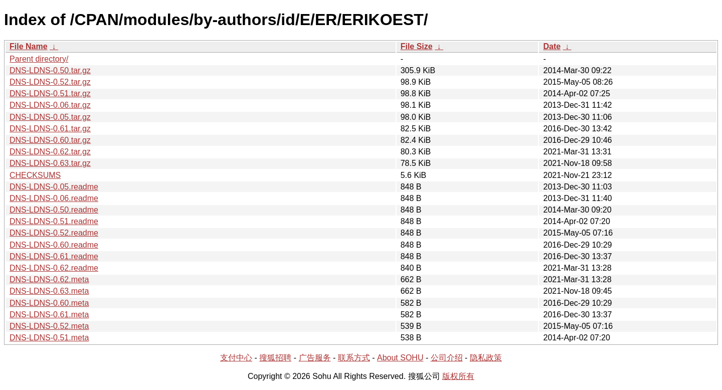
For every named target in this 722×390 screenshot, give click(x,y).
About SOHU (400, 357)
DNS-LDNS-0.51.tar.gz (50, 93)
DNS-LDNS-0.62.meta (49, 279)
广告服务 (315, 357)
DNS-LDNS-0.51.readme (54, 221)
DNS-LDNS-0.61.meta (49, 314)
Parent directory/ (39, 59)
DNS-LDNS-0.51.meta (49, 337)
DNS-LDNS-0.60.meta (49, 303)
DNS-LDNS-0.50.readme (54, 210)
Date (552, 46)
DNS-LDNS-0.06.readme (54, 198)
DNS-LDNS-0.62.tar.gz (50, 151)
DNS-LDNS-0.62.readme (54, 268)
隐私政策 (486, 357)
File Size (417, 46)
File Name (29, 46)
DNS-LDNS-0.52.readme (54, 233)
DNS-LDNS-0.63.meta (49, 291)
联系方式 (354, 357)
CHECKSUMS (35, 175)
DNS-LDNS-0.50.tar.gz (50, 70)
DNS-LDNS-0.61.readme (54, 256)
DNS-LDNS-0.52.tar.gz (50, 82)
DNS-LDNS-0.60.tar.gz (50, 140)
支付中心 (236, 357)
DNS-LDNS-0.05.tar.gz (50, 117)
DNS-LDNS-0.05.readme (54, 186)
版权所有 (458, 376)
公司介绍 (447, 357)
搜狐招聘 (275, 357)
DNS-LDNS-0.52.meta (49, 326)
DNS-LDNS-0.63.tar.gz (50, 163)
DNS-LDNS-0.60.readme (54, 245)
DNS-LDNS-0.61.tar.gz (50, 128)
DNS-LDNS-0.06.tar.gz (50, 105)
